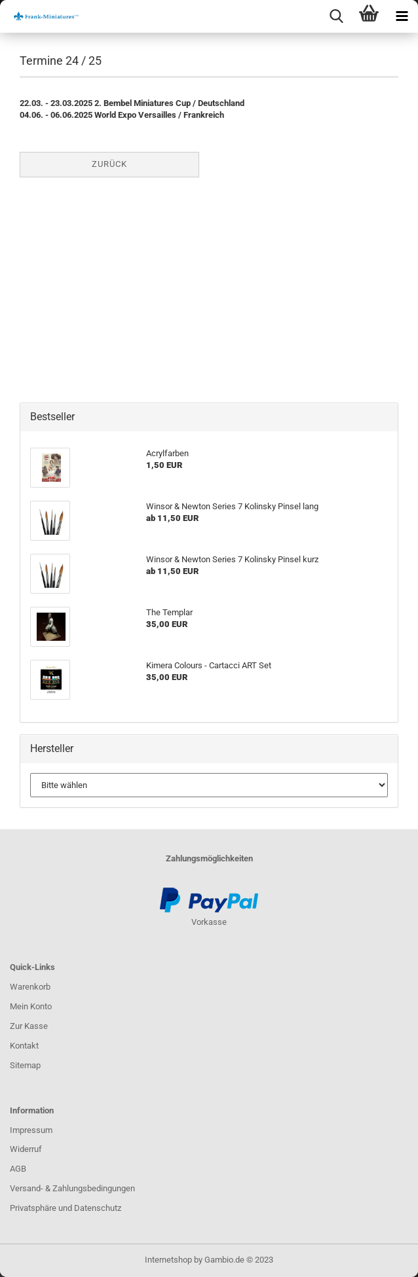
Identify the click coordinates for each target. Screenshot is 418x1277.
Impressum (31, 1130)
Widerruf (26, 1149)
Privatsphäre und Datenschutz (65, 1208)
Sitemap (25, 1065)
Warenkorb (30, 987)
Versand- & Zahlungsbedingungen (72, 1188)
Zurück (109, 164)
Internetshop (168, 1260)
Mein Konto (31, 1006)
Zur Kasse (29, 1026)
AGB (18, 1169)
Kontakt (24, 1046)
